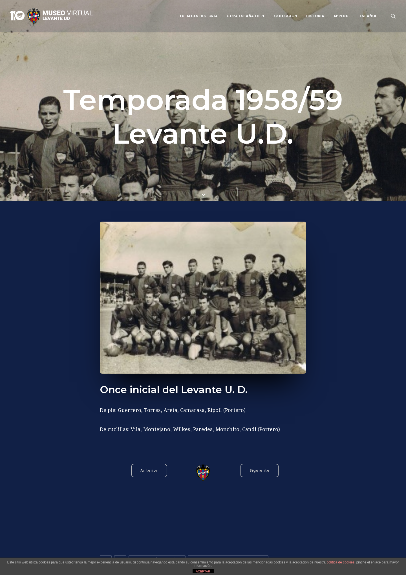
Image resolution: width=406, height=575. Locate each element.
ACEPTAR (203, 571)
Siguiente (260, 470)
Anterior (149, 470)
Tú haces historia (198, 16)
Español (368, 16)
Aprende (342, 16)
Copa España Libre (246, 16)
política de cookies (340, 562)
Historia (315, 16)
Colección (285, 16)
